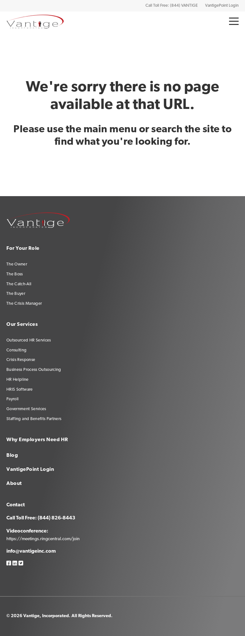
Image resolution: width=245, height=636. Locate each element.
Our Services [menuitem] (22, 324)
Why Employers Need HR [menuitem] (37, 439)
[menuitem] (82, 458)
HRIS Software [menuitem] (19, 389)
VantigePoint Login (222, 6)
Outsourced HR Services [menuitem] (28, 340)
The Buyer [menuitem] (15, 294)
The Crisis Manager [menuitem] (24, 304)
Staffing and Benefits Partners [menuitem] (34, 419)
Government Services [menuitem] (26, 409)
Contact (15, 505)
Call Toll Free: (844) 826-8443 (40, 518)
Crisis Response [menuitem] (20, 360)
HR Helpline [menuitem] (17, 380)
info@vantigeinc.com (31, 551)
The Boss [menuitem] (14, 274)
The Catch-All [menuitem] (19, 284)
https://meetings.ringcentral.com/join (43, 539)
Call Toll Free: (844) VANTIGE (171, 6)
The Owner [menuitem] (16, 264)
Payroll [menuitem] (12, 399)
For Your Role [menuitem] (23, 248)
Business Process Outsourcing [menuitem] (33, 370)
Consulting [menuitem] (16, 350)
